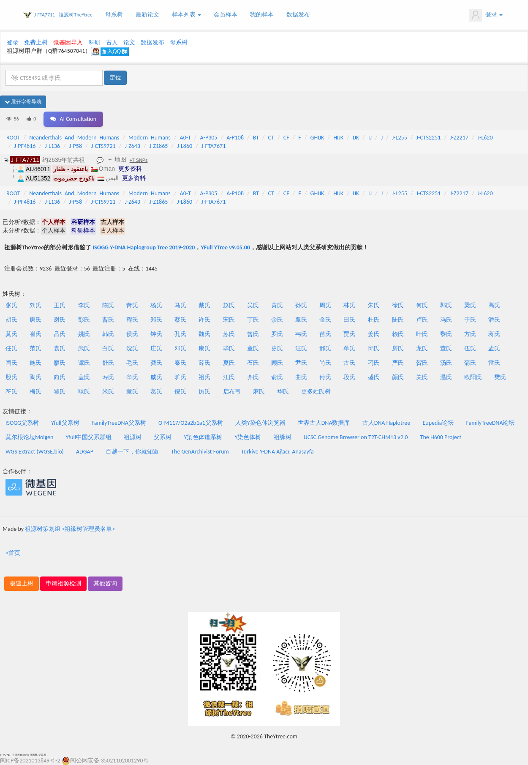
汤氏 (446, 362)
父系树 (162, 437)
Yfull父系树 (65, 422)
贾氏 (349, 334)
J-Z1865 (159, 146)
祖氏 (204, 377)
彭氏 (84, 319)
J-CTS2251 (428, 137)
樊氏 (500, 377)
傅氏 (325, 377)
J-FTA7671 (213, 146)
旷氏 (180, 377)
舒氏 (108, 362)
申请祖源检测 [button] (63, 583)
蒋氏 (494, 334)
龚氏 (156, 362)
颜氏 (398, 377)
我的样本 (262, 14)
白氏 (108, 348)
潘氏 (494, 319)
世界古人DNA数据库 (324, 422)
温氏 (446, 377)
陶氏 (35, 377)
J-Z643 (132, 146)
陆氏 (398, 319)
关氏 (422, 377)
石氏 (253, 362)
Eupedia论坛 (438, 422)
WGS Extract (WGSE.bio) (34, 451)
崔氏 (35, 334)
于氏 (470, 319)
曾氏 (253, 334)
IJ (370, 137)
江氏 (229, 377)
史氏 (277, 348)
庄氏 (156, 348)
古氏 (349, 362)
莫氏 (11, 334)
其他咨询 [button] (105, 583)
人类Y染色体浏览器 (260, 422)
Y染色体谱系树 (203, 437)
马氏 (180, 305)
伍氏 (470, 348)
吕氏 (59, 334)
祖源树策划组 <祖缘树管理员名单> (70, 529)
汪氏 (301, 348)
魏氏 (204, 334)
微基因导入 (68, 42)
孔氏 (180, 334)
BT (256, 137)
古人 (112, 42)
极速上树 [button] (21, 583)
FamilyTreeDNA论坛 (490, 422)
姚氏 (84, 334)
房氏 (398, 348)
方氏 (470, 334)
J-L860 (184, 146)
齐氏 (253, 377)
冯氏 (446, 319)
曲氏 (301, 377)
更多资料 (130, 168)
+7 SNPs (139, 160)
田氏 (349, 319)
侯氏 (132, 334)
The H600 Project (441, 437)
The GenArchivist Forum (200, 451)
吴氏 (253, 305)
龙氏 (422, 348)
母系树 (114, 14)
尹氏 (301, 362)
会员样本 (225, 14)
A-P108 (235, 137)
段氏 (349, 377)
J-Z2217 (459, 137)
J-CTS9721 (103, 146)
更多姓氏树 (316, 391)
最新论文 (147, 14)
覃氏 (301, 319)
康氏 (204, 348)
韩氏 (108, 334)
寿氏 (108, 377)
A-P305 (209, 137)
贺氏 (422, 362)
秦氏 (180, 362)
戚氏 (156, 377)
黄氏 (277, 305)
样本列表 (186, 14)
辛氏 (132, 377)
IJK (356, 137)
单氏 (349, 348)
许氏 (204, 319)
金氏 (325, 319)
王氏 (59, 305)
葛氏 (156, 391)
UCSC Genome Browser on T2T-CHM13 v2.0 (356, 437)
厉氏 (204, 391)
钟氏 (156, 334)
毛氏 (132, 362)
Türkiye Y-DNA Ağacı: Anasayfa (277, 451)
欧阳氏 (473, 377)
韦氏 (301, 334)
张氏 (11, 305)
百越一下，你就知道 (132, 451)
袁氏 (59, 348)
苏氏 (229, 334)
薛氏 (204, 362)
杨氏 (156, 305)
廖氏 (59, 362)
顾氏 (277, 362)
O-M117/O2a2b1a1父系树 (190, 422)
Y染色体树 (248, 437)
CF (286, 137)
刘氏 (35, 305)
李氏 (84, 305)
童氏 (253, 348)
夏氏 (229, 362)
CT (271, 137)
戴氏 (204, 305)
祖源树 (133, 437)
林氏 (349, 305)
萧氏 (132, 305)
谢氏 (59, 319)
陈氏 (108, 305)
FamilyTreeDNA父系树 (119, 422)
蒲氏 (470, 362)
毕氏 (229, 348)
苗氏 (325, 334)
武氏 (84, 348)
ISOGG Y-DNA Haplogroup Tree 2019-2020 (144, 247)
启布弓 (232, 391)
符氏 (11, 391)
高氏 (494, 305)
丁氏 (253, 319)
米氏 (108, 391)
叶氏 (422, 334)
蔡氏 (180, 319)
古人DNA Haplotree (386, 422)
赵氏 (229, 305)
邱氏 (374, 348)
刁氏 (374, 362)
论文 (129, 42)
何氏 (422, 305)
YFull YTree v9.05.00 (225, 247)
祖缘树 (282, 437)
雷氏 (494, 362)
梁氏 (470, 305)
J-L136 (52, 146)
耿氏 (84, 391)
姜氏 (374, 334)
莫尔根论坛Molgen (29, 437)
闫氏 (11, 362)
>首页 (12, 553)
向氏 (59, 377)
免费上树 (36, 42)
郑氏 (156, 319)
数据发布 (298, 14)
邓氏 (180, 348)
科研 (95, 42)
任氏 (11, 348)
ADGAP (84, 451)
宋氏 (229, 319)
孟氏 (494, 348)
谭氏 (84, 362)
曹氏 (108, 319)
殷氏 (11, 377)
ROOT (13, 137)
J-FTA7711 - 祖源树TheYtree (63, 15)
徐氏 (398, 305)
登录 (486, 15)
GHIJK (317, 137)
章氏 (132, 391)
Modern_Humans (149, 137)
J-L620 (485, 137)
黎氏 (446, 334)
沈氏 (132, 348)
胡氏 (11, 319)
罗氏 (277, 334)
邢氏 (325, 348)
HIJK (338, 137)
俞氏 (277, 377)
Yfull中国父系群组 (89, 437)
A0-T (185, 137)
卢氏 (422, 319)
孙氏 (301, 305)
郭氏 (446, 305)
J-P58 (75, 146)
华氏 (283, 391)
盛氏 (374, 377)
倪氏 (180, 391)
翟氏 (59, 391)
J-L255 (399, 137)
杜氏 (374, 319)
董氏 (446, 348)
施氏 (35, 362)
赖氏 (398, 334)
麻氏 (259, 391)
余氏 (277, 319)
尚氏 (325, 362)
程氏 (132, 319)
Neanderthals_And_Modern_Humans (74, 137)
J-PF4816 (25, 146)
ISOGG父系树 (22, 422)
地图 (120, 159)
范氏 (35, 348)
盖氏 (84, 377)
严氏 (398, 362)
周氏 (325, 305)
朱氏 (374, 305)
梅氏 (35, 391)
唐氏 (35, 319)
